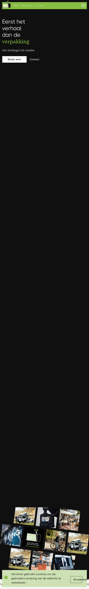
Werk (16, 5)
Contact (40, 5)
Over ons (26, 5)
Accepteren (77, 579)
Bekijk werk (14, 59)
